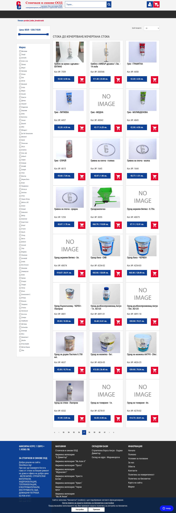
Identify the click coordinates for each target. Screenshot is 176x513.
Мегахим (23, 51)
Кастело (23, 314)
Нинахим (23, 268)
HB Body (23, 324)
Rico (21, 334)
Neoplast (23, 84)
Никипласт (23, 337)
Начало (131, 450)
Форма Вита (24, 179)
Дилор (22, 100)
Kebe (22, 275)
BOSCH (22, 242)
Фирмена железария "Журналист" (65, 470)
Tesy (21, 248)
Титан (22, 288)
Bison (22, 291)
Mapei (22, 68)
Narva (22, 239)
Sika (21, 350)
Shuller (22, 340)
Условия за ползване (138, 458)
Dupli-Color (23, 222)
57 (84, 432)
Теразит (22, 104)
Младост (23, 130)
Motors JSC (24, 202)
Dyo (21, 77)
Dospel (22, 209)
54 (68, 432)
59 (94, 432)
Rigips (22, 91)
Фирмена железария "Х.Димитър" (65, 456)
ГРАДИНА (65, 14)
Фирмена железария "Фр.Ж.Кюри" (65, 495)
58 (89, 432)
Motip (22, 216)
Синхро (22, 317)
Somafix (22, 58)
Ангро (22, 206)
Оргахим (23, 71)
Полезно (132, 454)
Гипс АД (23, 153)
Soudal (22, 94)
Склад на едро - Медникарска (106, 457)
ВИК (58, 14)
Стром (22, 229)
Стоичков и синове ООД (66, 450)
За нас (131, 462)
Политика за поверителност (141, 474)
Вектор (22, 176)
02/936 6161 (25, 495)
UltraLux (23, 189)
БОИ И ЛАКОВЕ (22, 14)
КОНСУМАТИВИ (127, 14)
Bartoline (23, 117)
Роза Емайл (24, 344)
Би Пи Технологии (26, 133)
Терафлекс (23, 186)
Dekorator (23, 212)
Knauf (22, 225)
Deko (22, 114)
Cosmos (22, 150)
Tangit (22, 54)
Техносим (23, 143)
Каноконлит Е (24, 294)
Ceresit (22, 245)
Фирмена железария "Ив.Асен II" (70, 461)
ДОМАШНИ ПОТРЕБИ (76, 14)
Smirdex (22, 193)
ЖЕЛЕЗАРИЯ (104, 14)
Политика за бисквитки (139, 478)
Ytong (22, 235)
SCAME (22, 166)
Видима (22, 252)
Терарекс (23, 304)
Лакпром (23, 255)
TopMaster (23, 321)
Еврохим (23, 110)
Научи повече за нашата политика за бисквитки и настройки (88, 503)
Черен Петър (24, 199)
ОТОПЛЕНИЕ (32, 14)
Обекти (131, 466)
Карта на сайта (135, 482)
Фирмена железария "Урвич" (68, 483)
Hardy (22, 81)
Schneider (23, 327)
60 (99, 432)
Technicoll (23, 311)
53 (63, 432)
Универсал (23, 271)
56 (79, 432)
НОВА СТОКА (138, 14)
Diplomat (23, 219)
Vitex (22, 196)
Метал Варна (24, 347)
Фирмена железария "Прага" (68, 465)
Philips (22, 298)
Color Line (23, 61)
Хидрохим (23, 107)
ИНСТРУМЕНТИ (115, 14)
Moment (23, 137)
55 (74, 432)
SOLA (22, 146)
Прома (22, 64)
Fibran (22, 74)
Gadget (22, 169)
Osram (22, 120)
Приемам (96, 509)
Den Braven (24, 265)
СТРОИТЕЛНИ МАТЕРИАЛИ (46, 14)
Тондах (22, 285)
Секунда (23, 331)
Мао (21, 127)
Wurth (22, 232)
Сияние (22, 163)
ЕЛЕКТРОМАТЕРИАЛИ (91, 14)
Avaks (22, 262)
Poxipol (22, 281)
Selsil (22, 140)
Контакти (132, 470)
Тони (21, 173)
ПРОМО (146, 14)
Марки (131, 486)
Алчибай (23, 258)
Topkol (22, 160)
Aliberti (22, 156)
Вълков (22, 301)
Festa (22, 87)
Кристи (22, 97)
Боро (22, 183)
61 (104, 432)
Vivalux (22, 308)
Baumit (22, 123)
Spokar (22, 278)
